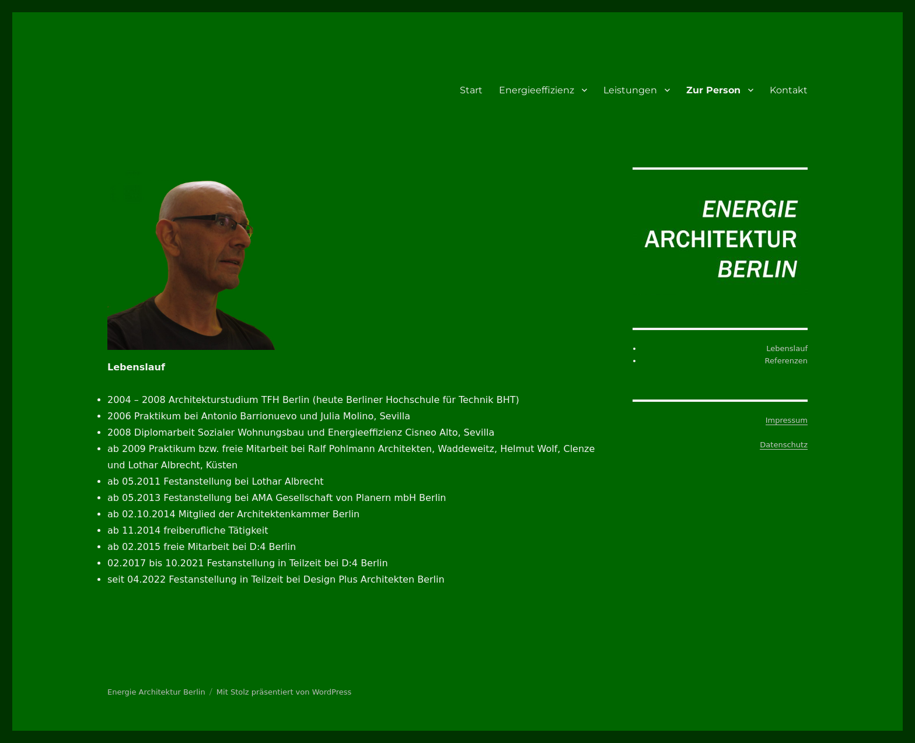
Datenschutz (784, 444)
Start (471, 90)
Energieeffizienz (536, 90)
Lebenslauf (787, 348)
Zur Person (713, 90)
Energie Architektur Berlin (156, 692)
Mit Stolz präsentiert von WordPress (283, 692)
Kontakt (789, 90)
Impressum (787, 420)
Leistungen (630, 90)
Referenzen (786, 360)
